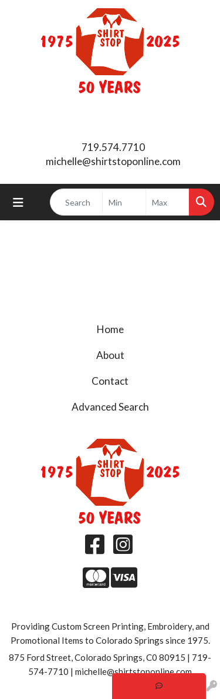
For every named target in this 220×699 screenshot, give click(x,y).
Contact (110, 381)
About (110, 355)
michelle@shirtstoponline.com (113, 161)
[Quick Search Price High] (167, 202)
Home (110, 329)
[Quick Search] (76, 202)
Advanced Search (110, 407)
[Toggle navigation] (18, 202)
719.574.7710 (113, 147)
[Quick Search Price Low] (124, 202)
